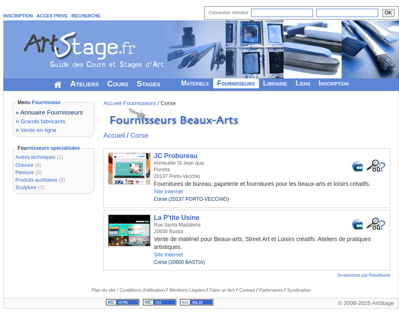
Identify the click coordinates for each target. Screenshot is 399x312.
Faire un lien (222, 290)
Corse (139, 135)
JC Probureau (175, 155)
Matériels (195, 83)
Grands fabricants (40, 121)
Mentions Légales (187, 290)
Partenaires (271, 290)
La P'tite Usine (177, 217)
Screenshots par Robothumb (363, 275)
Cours (117, 83)
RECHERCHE (86, 15)
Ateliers (84, 83)
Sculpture (26, 187)
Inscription (334, 83)
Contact (247, 290)
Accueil (114, 135)
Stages (148, 83)
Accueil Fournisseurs (129, 103)
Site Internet (168, 191)
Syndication (299, 290)
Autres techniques (35, 157)
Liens (303, 83)
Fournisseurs (236, 83)
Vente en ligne (36, 130)
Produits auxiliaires (36, 180)
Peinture (24, 173)
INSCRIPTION (18, 15)
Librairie (275, 83)
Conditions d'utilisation (143, 290)
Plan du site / (104, 290)
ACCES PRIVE (52, 15)
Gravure (24, 165)
